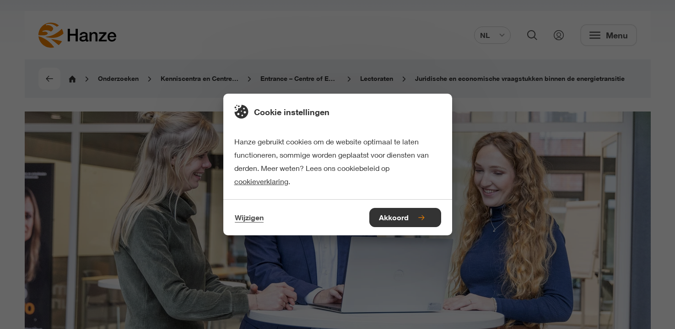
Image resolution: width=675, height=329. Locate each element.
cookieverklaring (261, 181)
